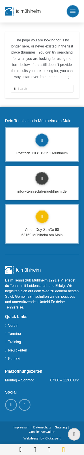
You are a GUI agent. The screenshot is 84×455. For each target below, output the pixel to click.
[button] (73, 11)
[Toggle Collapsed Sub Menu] (42, 325)
